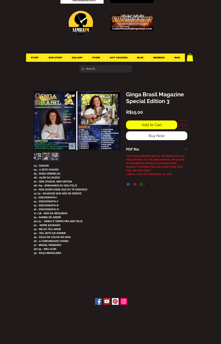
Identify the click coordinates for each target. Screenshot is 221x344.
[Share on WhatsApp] (141, 184)
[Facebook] (98, 301)
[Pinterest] (115, 301)
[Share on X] (148, 184)
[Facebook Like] (112, 287)
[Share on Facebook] (128, 184)
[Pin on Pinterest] (135, 184)
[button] (190, 57)
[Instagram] (123, 301)
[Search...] (105, 68)
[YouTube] (106, 301)
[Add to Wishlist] (183, 124)
